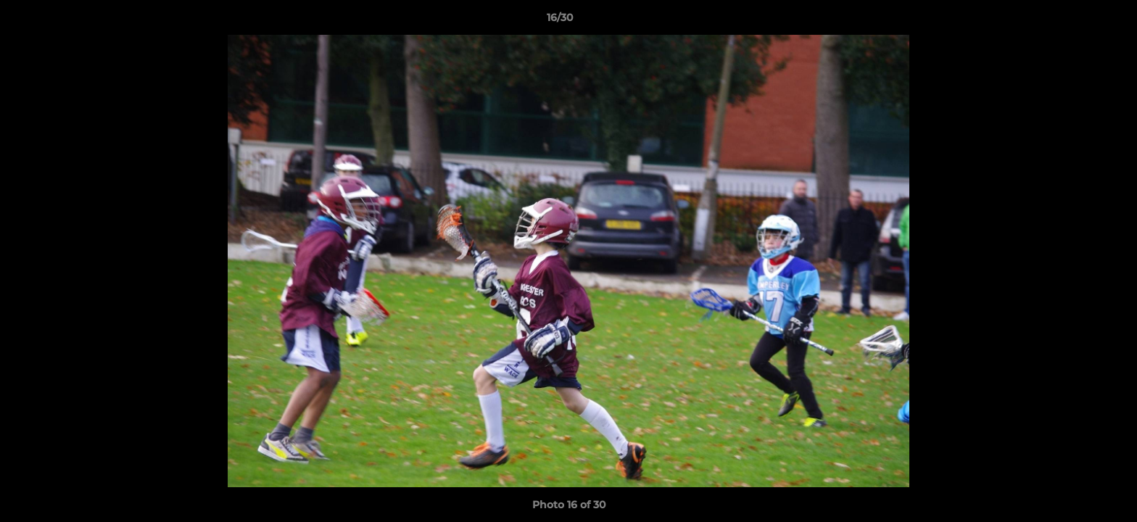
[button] (1076, 21)
